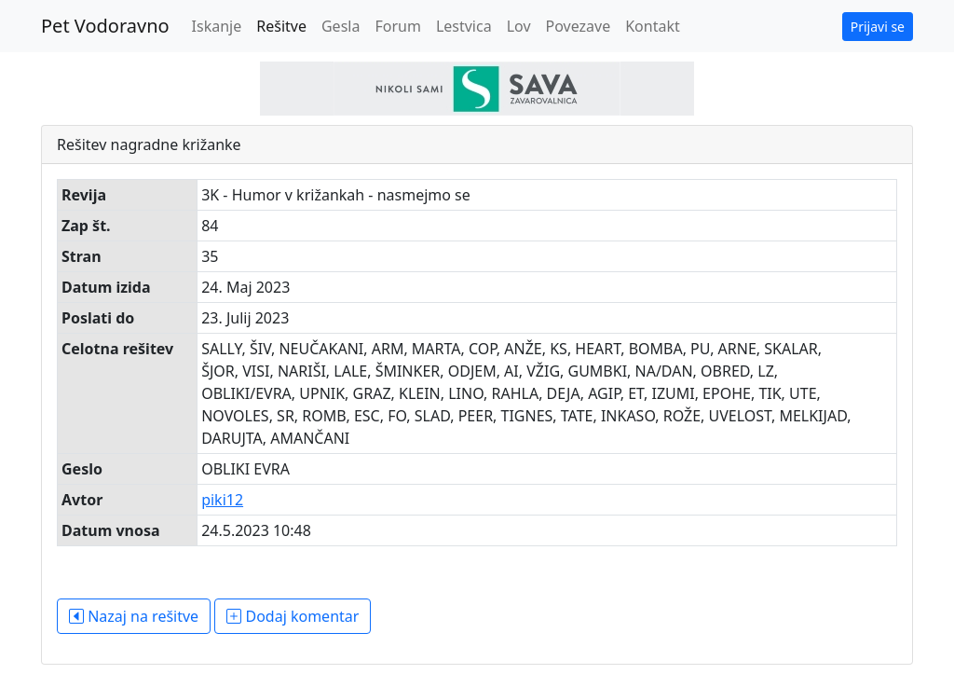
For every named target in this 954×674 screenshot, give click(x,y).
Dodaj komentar (292, 616)
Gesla (340, 26)
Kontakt (652, 26)
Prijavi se (878, 26)
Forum (397, 26)
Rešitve (281, 26)
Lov (519, 26)
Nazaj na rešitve (133, 616)
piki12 (222, 499)
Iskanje (217, 26)
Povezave (578, 26)
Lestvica (464, 26)
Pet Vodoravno (105, 25)
